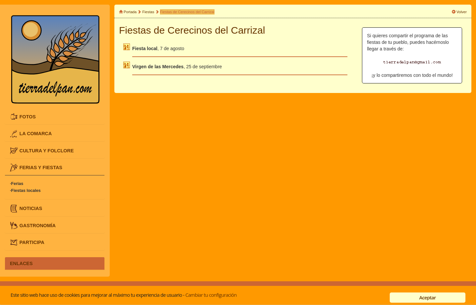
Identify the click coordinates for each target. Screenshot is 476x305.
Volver (461, 12)
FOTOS (28, 116)
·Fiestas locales (25, 190)
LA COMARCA (36, 133)
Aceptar (427, 297)
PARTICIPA (32, 242)
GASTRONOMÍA (38, 225)
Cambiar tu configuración (211, 294)
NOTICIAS (31, 208)
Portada (130, 12)
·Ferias (16, 184)
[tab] (54, 116)
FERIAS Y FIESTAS (41, 167)
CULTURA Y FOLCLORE (47, 150)
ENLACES (21, 263)
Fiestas (148, 12)
